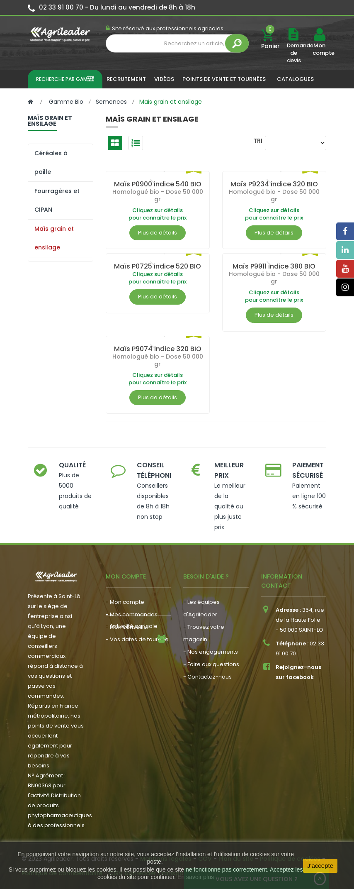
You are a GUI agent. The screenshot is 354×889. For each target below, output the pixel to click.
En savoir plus (195, 877)
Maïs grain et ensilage (54, 238)
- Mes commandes (132, 614)
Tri (257, 140)
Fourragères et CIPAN (57, 200)
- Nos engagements (210, 652)
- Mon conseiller (127, 627)
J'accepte (320, 865)
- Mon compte (125, 602)
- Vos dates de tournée (137, 639)
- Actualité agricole (132, 660)
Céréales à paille (51, 162)
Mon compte (319, 49)
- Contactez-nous (207, 677)
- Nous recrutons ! (130, 673)
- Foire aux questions (211, 664)
